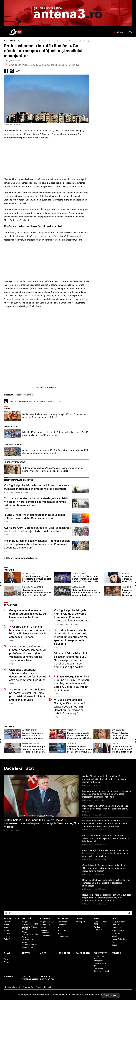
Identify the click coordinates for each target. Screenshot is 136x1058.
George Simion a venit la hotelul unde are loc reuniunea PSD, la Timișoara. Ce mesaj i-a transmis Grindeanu (27, 679)
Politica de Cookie (61, 1042)
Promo (38, 1035)
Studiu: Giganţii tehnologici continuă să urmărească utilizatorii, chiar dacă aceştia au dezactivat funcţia (104, 827)
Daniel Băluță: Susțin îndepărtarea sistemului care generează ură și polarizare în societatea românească (106, 931)
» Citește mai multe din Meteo (20, 606)
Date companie (23, 1042)
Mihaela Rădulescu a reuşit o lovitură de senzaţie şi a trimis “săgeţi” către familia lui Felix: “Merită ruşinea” (55, 481)
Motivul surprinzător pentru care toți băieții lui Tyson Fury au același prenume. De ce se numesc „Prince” (55, 463)
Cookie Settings (110, 1043)
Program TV (28, 1035)
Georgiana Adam (12, 60)
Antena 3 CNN (9, 41)
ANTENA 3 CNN (60, 32)
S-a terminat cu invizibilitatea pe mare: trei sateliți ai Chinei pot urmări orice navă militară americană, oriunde (27, 742)
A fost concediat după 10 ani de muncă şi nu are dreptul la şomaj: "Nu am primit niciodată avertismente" (34, 795)
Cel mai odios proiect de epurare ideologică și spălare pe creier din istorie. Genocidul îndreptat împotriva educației (87, 639)
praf (19, 442)
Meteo (19, 41)
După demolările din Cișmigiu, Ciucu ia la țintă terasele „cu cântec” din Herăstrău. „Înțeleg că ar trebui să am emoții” (69, 754)
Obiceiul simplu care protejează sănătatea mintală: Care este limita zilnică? (37, 639)
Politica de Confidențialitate (85, 1042)
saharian (28, 442)
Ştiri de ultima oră (12, 1035)
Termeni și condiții (42, 1042)
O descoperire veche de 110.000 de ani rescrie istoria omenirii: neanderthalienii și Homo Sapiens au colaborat (52, 517)
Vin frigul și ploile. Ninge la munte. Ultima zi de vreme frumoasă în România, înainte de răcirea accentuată (36, 535)
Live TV (128, 32)
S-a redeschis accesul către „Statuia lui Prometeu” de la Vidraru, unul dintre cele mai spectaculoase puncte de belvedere (71, 684)
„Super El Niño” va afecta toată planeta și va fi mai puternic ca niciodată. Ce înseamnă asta (34, 564)
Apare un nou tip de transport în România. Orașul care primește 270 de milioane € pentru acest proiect (55, 499)
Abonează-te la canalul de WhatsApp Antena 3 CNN (35, 449)
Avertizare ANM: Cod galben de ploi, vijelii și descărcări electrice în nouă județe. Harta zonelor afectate (37, 577)
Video (120, 32)
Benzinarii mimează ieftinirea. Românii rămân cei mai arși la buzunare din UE (79, 795)
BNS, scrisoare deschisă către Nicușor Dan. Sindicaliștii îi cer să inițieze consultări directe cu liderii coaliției (105, 886)
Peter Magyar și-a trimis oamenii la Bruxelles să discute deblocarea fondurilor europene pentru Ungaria (105, 856)
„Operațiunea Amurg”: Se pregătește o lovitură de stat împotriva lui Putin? (37, 625)
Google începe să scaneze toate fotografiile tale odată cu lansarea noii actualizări (27, 662)
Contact (47, 1035)
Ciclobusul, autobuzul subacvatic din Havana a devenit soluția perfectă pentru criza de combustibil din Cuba (28, 722)
